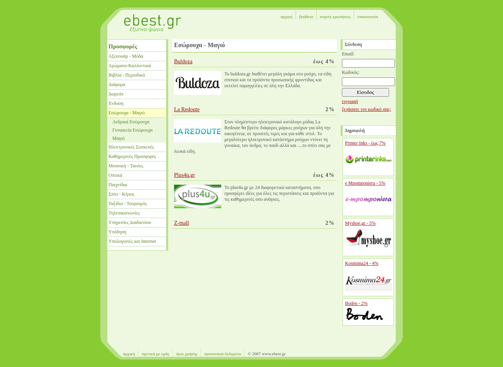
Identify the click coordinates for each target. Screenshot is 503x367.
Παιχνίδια (117, 184)
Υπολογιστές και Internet (132, 241)
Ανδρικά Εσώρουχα (130, 122)
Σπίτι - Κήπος (121, 194)
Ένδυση (115, 103)
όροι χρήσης (186, 353)
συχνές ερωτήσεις (335, 16)
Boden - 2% (356, 303)
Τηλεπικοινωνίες (124, 213)
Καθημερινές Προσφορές (132, 156)
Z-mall (181, 223)
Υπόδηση (117, 232)
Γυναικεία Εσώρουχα (132, 130)
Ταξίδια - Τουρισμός (127, 203)
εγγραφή (350, 101)
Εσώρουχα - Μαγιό (126, 113)
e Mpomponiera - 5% (365, 183)
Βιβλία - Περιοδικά (126, 75)
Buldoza (183, 61)
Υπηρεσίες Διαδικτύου (129, 222)
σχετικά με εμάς (155, 353)
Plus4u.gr (184, 175)
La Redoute (187, 109)
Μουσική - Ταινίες (125, 166)
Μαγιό (118, 138)
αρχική (286, 16)
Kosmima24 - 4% (361, 263)
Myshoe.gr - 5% (360, 223)
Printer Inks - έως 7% (365, 143)
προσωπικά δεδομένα (222, 353)
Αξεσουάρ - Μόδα (125, 56)
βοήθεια (306, 16)
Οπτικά (115, 175)
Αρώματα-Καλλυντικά (129, 65)
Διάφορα (116, 84)
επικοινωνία (367, 16)
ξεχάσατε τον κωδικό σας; (366, 109)
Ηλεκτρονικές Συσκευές (131, 147)
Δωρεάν (115, 94)
